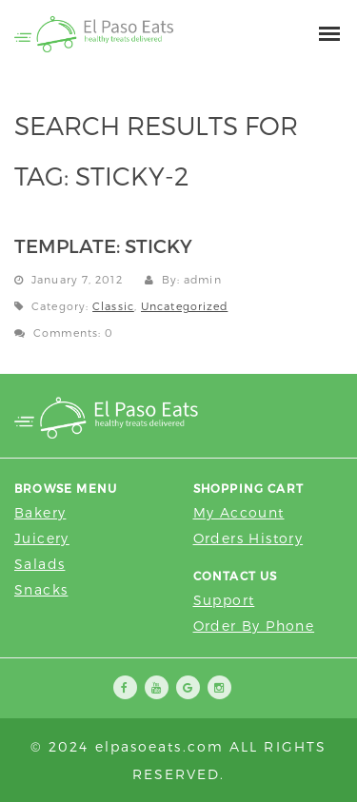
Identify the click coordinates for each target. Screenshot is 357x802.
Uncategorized (184, 306)
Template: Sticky (103, 245)
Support (224, 600)
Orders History (248, 538)
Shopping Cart (249, 488)
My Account (239, 512)
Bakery (40, 512)
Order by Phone (254, 625)
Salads (39, 564)
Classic (113, 306)
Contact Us (235, 575)
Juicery (41, 538)
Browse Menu (65, 488)
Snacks (41, 589)
